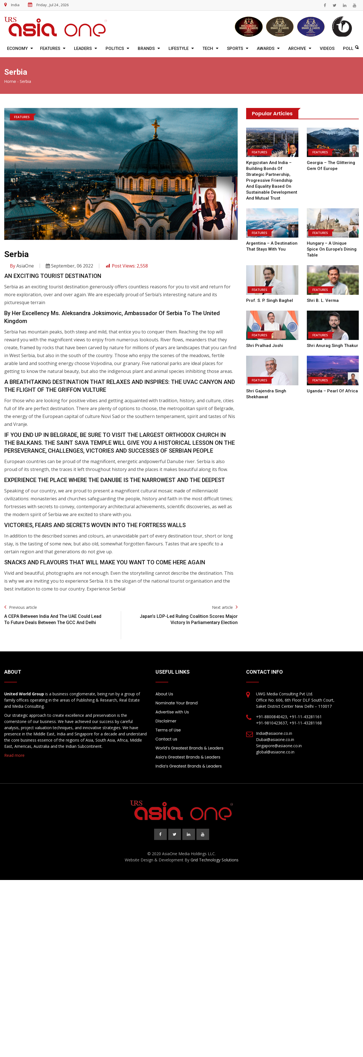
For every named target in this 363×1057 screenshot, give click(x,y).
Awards (265, 48)
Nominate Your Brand (177, 703)
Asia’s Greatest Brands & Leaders (188, 757)
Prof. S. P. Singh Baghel (269, 294)
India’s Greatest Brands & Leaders (189, 766)
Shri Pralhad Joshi (264, 339)
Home (10, 81)
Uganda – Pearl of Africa (332, 385)
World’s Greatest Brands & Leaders (190, 748)
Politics (115, 48)
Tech (207, 48)
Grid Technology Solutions (215, 860)
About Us (164, 694)
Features (50, 48)
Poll (348, 48)
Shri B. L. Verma (323, 294)
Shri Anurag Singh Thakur (332, 339)
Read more (14, 755)
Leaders (83, 48)
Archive (297, 48)
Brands (146, 48)
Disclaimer (166, 721)
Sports (235, 48)
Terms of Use (168, 730)
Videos (327, 48)
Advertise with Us (172, 712)
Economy (17, 48)
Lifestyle (179, 48)
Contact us (166, 739)
